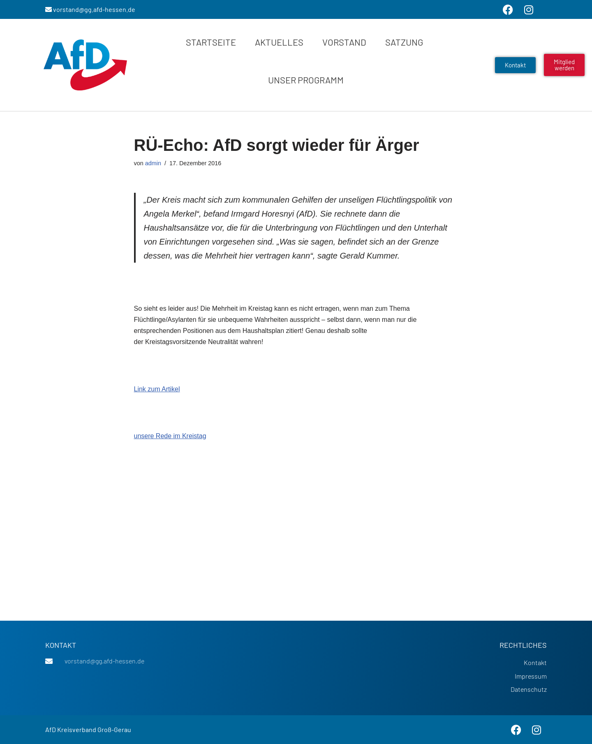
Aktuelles (279, 42)
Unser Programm (306, 79)
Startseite (211, 42)
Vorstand (344, 42)
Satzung (404, 42)
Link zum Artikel (157, 389)
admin (153, 163)
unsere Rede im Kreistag (170, 435)
